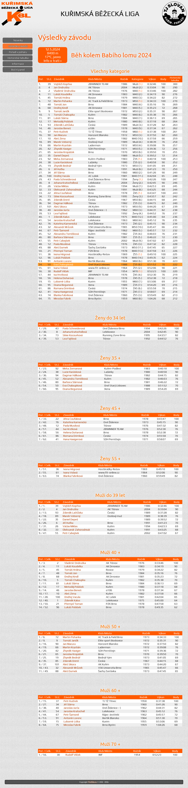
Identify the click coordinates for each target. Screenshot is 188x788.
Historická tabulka (18, 57)
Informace (18, 63)
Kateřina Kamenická (65, 223)
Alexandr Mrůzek (63, 226)
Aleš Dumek (61, 247)
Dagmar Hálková (63, 203)
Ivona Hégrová (62, 254)
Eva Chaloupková (63, 264)
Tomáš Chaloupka (64, 114)
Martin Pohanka (63, 101)
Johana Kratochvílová (66, 182)
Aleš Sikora (60, 206)
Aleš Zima (60, 138)
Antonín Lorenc (63, 261)
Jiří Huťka (59, 169)
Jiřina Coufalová (63, 192)
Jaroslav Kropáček (64, 152)
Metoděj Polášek (63, 121)
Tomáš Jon (60, 104)
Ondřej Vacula (62, 175)
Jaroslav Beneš (62, 128)
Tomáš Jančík (61, 111)
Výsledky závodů (18, 46)
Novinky (18, 40)
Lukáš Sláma (61, 118)
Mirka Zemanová (63, 158)
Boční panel (18, 69)
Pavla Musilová (62, 244)
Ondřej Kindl (61, 107)
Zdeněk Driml (62, 199)
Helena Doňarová (63, 278)
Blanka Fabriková (63, 295)
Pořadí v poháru (18, 52)
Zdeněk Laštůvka (64, 124)
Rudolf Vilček (61, 271)
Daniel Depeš (61, 155)
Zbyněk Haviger (63, 148)
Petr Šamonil (61, 230)
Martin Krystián (62, 145)
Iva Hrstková (61, 274)
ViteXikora (92, 782)
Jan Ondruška (61, 87)
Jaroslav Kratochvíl (64, 220)
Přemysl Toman (63, 250)
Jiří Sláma (59, 172)
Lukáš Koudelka (63, 94)
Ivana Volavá (61, 267)
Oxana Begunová (63, 284)
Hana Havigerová (63, 291)
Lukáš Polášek (62, 257)
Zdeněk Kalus (62, 216)
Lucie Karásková (63, 162)
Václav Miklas (61, 186)
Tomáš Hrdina (62, 97)
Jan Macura (60, 135)
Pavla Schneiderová (65, 179)
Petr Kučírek (61, 131)
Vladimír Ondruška (64, 90)
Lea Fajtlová (60, 213)
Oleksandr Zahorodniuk (67, 189)
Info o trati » (53, 61)
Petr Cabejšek (62, 240)
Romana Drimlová (64, 288)
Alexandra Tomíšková (66, 233)
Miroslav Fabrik (62, 298)
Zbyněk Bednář (62, 165)
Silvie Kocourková (64, 196)
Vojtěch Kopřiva (63, 83)
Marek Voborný (62, 141)
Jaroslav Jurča (61, 209)
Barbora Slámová (63, 237)
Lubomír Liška (62, 281)
